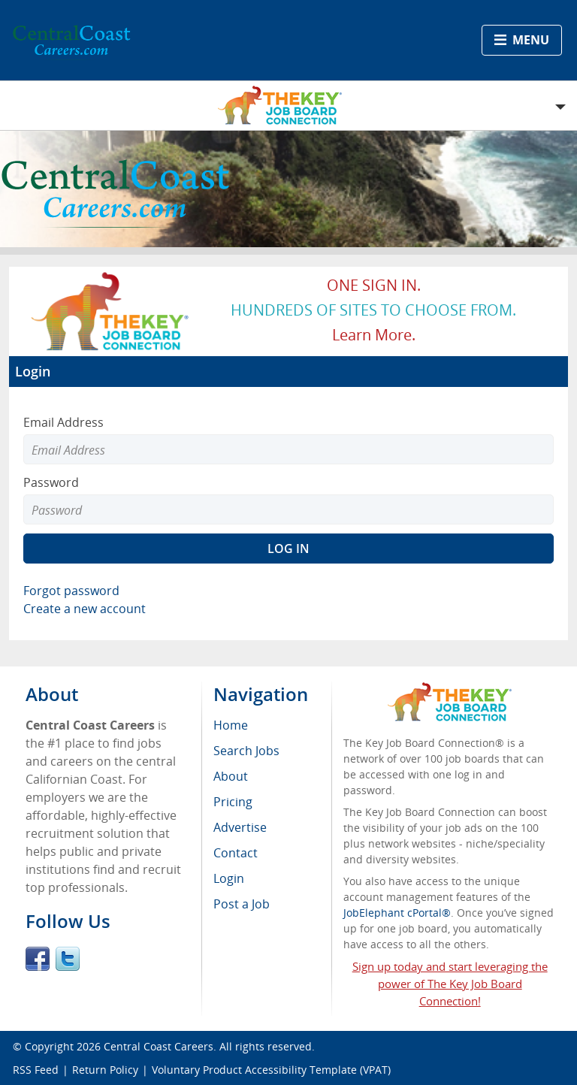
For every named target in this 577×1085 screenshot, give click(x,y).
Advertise (240, 827)
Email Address (63, 422)
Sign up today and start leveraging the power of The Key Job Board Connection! (450, 983)
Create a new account (84, 608)
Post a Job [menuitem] (241, 904)
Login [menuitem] (228, 878)
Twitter (68, 959)
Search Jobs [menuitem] (246, 750)
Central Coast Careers (158, 1046)
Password (51, 482)
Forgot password (71, 590)
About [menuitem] (230, 776)
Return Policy (105, 1069)
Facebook (38, 959)
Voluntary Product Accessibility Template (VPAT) (271, 1069)
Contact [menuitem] (235, 853)
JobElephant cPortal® (397, 912)
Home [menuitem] (230, 725)
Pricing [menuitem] (232, 801)
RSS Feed (36, 1069)
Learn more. (373, 335)
